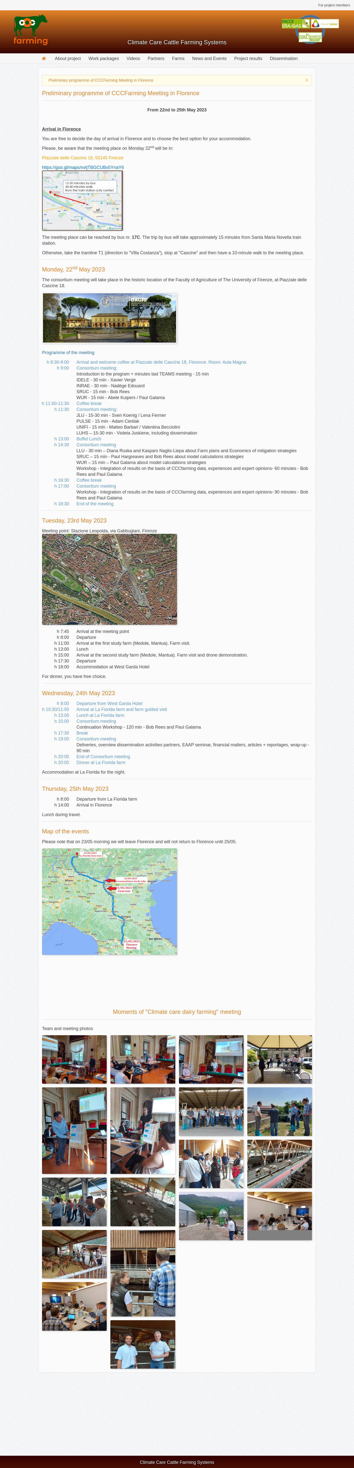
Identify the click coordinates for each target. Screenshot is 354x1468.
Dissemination (284, 58)
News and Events (209, 58)
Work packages (103, 58)
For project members (334, 5)
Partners (156, 58)
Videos (133, 58)
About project (68, 58)
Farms (178, 58)
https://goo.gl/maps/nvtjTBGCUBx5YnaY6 (83, 167)
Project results (248, 58)
